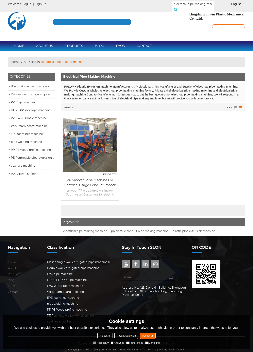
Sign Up (41, 4)
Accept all (147, 335)
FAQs (120, 41)
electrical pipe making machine (85, 226)
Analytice (117, 342)
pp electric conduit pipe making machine (140, 226)
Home (19, 41)
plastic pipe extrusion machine (194, 226)
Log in (27, 4)
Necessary (101, 342)
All (25, 57)
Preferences (134, 342)
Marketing (152, 342)
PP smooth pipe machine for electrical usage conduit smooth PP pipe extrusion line (90, 178)
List (235, 103)
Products (74, 41)
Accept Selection (126, 335)
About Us (44, 41)
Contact (144, 41)
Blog (99, 41)
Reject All (105, 335)
